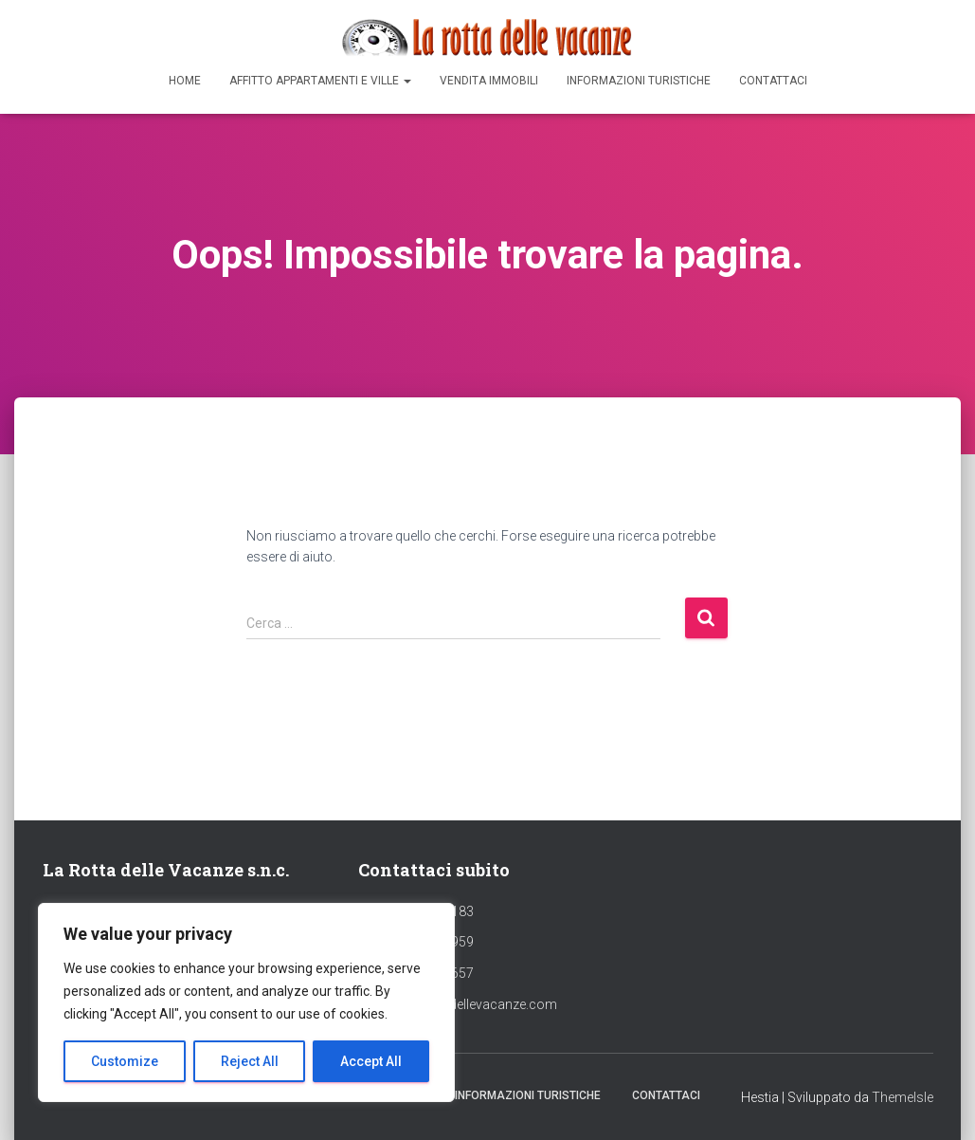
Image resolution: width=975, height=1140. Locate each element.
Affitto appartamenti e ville (320, 80)
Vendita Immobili (489, 80)
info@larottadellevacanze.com (465, 1004)
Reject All (250, 1061)
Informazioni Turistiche (639, 80)
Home (185, 80)
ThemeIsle (902, 1097)
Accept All (371, 1061)
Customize (124, 1061)
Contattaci (773, 80)
